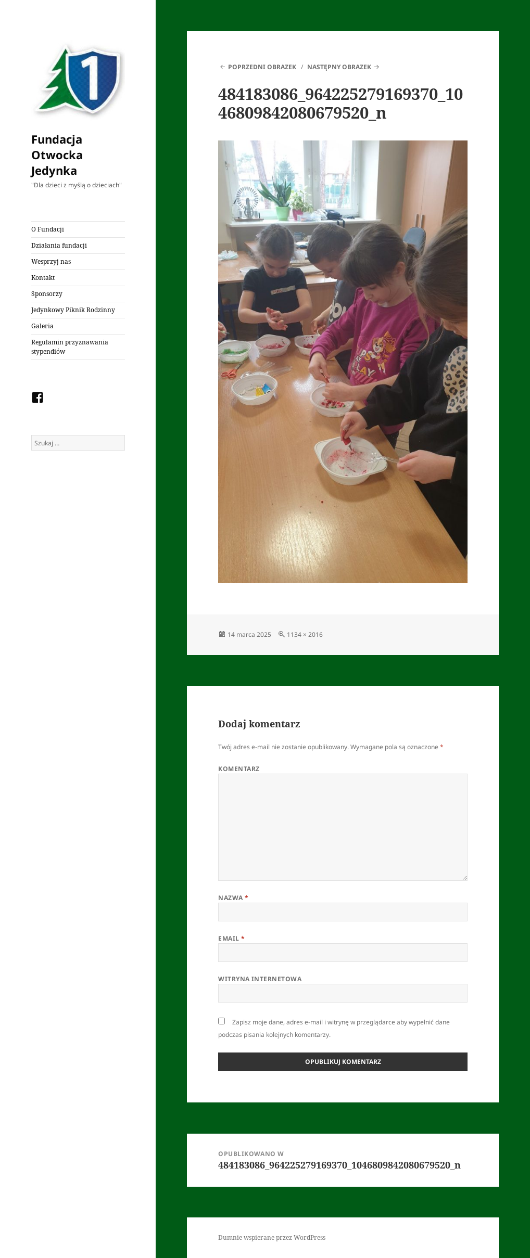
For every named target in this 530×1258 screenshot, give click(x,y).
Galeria (42, 326)
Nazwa (233, 897)
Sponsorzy (46, 293)
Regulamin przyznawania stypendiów (69, 347)
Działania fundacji (59, 245)
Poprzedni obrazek (262, 66)
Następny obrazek (339, 66)
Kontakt (43, 277)
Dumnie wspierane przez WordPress (271, 1237)
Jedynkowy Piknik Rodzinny (73, 309)
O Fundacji (47, 229)
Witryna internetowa (259, 978)
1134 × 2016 (305, 634)
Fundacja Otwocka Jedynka (57, 154)
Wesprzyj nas (51, 261)
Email (231, 938)
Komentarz (238, 768)
